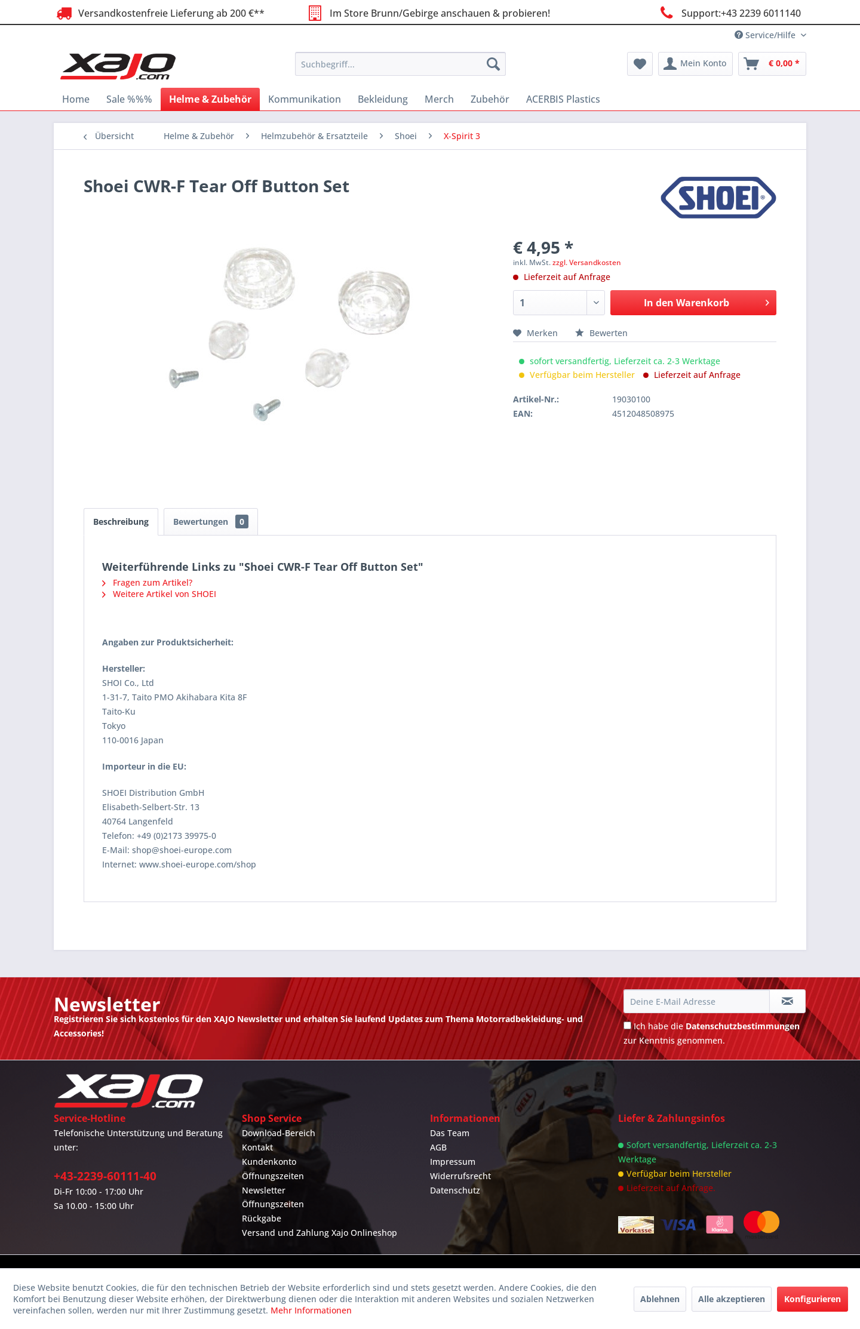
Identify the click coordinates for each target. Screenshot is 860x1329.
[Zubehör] (490, 99)
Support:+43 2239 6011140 (729, 12)
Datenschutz (455, 1190)
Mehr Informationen (311, 1310)
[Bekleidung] (382, 99)
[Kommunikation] (304, 99)
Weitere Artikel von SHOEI (159, 593)
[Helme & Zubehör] (210, 99)
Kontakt (257, 1147)
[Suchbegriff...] (400, 64)
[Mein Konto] (695, 64)
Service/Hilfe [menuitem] (766, 35)
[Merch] (439, 99)
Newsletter (263, 1190)
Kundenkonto (269, 1161)
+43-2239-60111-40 (105, 1176)
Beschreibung (121, 521)
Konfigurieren (812, 1299)
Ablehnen (660, 1299)
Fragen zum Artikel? (147, 582)
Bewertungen (210, 521)
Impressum (452, 1161)
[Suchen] (493, 64)
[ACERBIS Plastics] (563, 99)
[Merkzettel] (640, 64)
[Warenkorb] (772, 64)
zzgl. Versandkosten (586, 262)
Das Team (449, 1133)
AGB (438, 1147)
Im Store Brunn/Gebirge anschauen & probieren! (427, 12)
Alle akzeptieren (731, 1299)
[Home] (76, 99)
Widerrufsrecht (460, 1176)
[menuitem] (400, 64)
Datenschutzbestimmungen (743, 1026)
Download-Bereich (278, 1133)
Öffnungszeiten (273, 1176)
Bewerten (601, 333)
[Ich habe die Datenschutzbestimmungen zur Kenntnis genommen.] (627, 1025)
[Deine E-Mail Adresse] (696, 1001)
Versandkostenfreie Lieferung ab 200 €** (159, 12)
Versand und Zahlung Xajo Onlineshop (319, 1232)
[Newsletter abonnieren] (787, 1001)
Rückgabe (261, 1218)
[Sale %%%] (129, 99)
